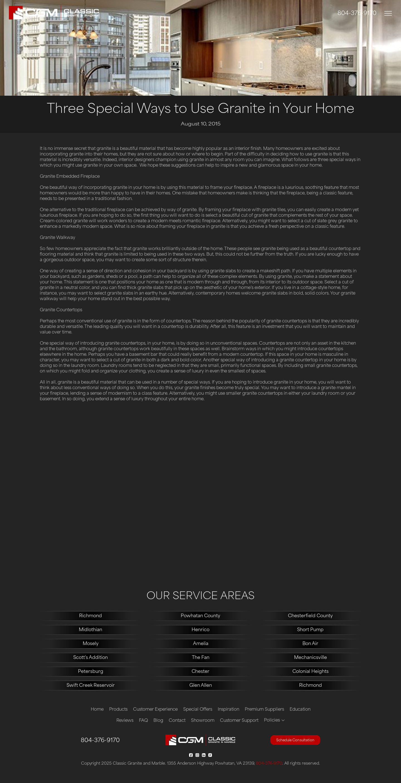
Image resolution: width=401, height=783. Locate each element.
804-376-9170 (357, 13)
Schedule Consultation (295, 740)
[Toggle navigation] (388, 13)
